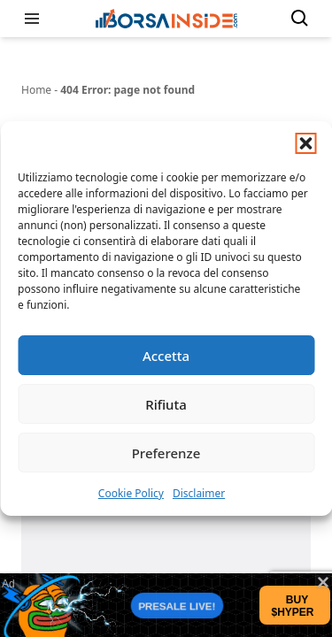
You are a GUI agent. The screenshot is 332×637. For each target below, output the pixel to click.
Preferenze (166, 453)
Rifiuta (166, 404)
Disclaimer (199, 493)
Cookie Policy (131, 493)
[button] (305, 143)
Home (36, 89)
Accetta (166, 356)
